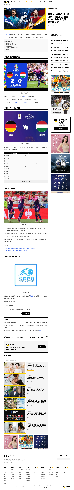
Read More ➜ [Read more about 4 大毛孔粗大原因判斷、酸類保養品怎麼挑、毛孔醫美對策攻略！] (29, 429)
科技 (25, 1)
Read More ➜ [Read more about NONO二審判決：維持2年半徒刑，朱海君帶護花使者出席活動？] (29, 393)
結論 (8, 49)
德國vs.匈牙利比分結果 (11, 44)
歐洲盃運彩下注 (26, 313)
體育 (45, 1)
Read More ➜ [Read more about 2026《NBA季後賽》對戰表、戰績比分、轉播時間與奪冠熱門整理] (29, 417)
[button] (68, 2)
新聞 (15, 1)
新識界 (40, 330)
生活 (30, 1)
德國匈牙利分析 (10, 46)
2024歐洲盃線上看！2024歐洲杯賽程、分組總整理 (17, 250)
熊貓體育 (16, 102)
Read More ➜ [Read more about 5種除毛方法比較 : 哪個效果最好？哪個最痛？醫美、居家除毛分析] (29, 381)
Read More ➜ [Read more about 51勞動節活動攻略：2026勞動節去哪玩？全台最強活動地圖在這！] (29, 405)
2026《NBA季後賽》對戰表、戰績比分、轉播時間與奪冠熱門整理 (36, 414)
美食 (35, 1)
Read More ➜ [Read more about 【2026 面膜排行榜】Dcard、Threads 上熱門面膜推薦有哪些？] (29, 369)
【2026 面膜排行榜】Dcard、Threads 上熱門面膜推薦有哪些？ (36, 366)
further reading (10, 360)
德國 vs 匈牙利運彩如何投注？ (13, 47)
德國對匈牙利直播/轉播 (11, 43)
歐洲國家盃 (51, 8)
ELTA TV (41, 102)
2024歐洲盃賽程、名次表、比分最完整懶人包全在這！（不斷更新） (21, 248)
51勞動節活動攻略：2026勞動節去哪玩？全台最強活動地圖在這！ (36, 402)
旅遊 (40, 1)
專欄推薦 (52, 1)
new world (14, 456)
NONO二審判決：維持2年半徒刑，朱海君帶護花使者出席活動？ (36, 390)
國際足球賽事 (51, 25)
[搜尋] (68, 459)
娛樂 (20, 1)
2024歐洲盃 (7, 35)
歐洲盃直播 (26, 96)
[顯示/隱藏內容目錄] (45, 41)
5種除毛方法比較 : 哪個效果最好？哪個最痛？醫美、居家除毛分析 (36, 378)
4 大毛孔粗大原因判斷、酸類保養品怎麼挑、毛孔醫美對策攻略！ (36, 426)
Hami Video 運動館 (23, 102)
